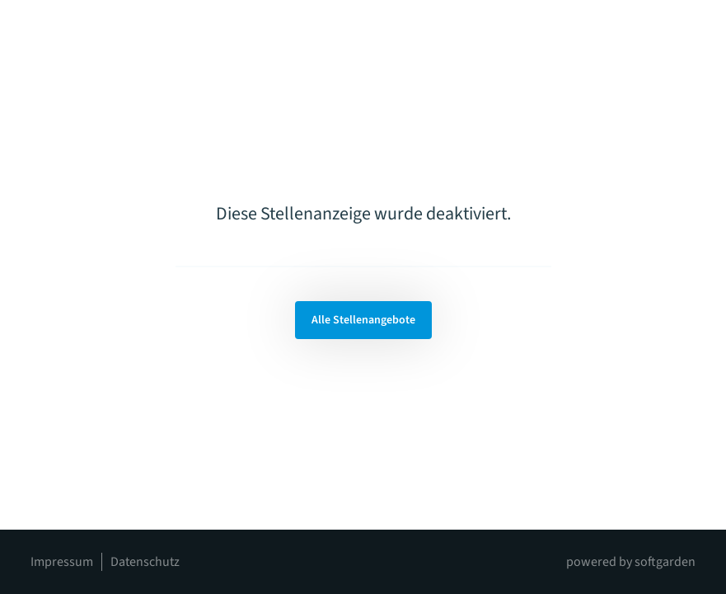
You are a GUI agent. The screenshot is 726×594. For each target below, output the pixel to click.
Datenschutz (145, 562)
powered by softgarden (631, 562)
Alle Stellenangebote (363, 320)
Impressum (61, 562)
